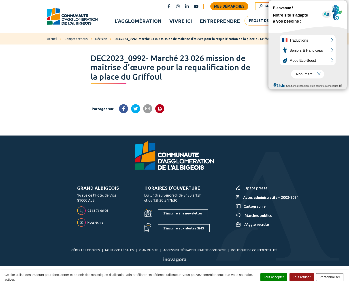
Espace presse (251, 188)
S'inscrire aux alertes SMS (183, 228)
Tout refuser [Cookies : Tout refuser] (302, 277)
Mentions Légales (119, 250)
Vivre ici (180, 21)
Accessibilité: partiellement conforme (194, 250)
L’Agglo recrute (252, 225)
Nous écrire (90, 222)
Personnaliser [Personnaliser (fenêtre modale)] (329, 277)
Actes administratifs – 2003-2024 (267, 197)
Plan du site (148, 250)
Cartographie (251, 206)
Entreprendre (220, 21)
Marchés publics (254, 216)
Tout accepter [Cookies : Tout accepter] (274, 277)
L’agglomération (138, 21)
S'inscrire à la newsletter (182, 213)
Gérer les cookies (85, 250)
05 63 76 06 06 (92, 210)
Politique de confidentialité (254, 250)
